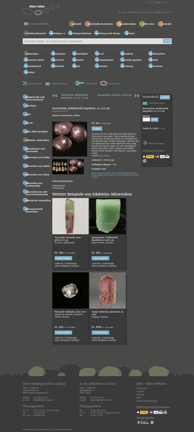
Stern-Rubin (112, 173)
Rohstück (113, 175)
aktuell (76, 24)
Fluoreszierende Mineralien (34, 210)
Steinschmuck (33, 66)
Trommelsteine (105, 60)
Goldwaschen (158, 54)
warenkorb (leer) (56, 83)
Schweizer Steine (35, 60)
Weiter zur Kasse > (153, 142)
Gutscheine (156, 66)
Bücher (154, 60)
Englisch (165, 2)
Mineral (95, 177)
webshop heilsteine (81, 33)
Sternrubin (101, 173)
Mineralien (32, 54)
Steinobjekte (81, 54)
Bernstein (127, 54)
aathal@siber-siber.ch (162, 12)
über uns (148, 24)
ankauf (131, 33)
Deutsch (158, 2)
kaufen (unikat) (63, 258)
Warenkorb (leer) (39, 24)
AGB (138, 398)
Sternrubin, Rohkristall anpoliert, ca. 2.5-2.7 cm (74, 96)
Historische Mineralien (38, 200)
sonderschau (128, 24)
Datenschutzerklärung (146, 401)
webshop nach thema (108, 33)
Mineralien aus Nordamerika (33, 184)
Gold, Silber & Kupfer (36, 131)
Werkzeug (127, 66)
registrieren (86, 83)
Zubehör (30, 72)
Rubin (94, 173)
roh (118, 175)
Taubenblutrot (126, 175)
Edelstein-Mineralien (37, 140)
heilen (134, 173)
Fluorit (29, 123)
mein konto (109, 83)
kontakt (166, 24)
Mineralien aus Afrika (37, 157)
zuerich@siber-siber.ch (101, 400)
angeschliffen (97, 175)
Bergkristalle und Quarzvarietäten (35, 98)
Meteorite (58, 60)
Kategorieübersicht (60, 111)
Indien (120, 173)
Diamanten (59, 54)
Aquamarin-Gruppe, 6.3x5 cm (114, 95)
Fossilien (79, 60)
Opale (77, 66)
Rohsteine (102, 66)
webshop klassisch (36, 33)
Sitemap (140, 394)
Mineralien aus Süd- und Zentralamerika (36, 193)
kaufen (97, 128)
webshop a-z (58, 33)
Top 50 (100, 54)
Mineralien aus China (37, 174)
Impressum (141, 388)
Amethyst (30, 106)
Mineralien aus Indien (37, 166)
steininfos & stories (100, 24)
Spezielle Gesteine (132, 60)
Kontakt (140, 391)
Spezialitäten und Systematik (35, 150)
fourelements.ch (47, 429)
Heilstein (127, 173)
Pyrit (28, 114)
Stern (106, 175)
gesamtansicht (32, 83)
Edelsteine (58, 66)
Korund (136, 175)
